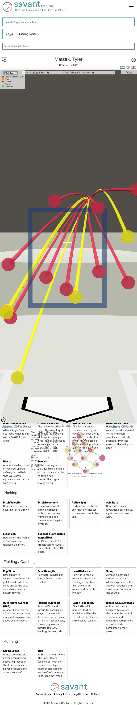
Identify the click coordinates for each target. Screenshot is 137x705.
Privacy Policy (62, 694)
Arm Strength (46, 571)
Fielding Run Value (49, 603)
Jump (109, 571)
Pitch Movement (48, 502)
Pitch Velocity (11, 502)
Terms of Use (43, 694)
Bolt (40, 651)
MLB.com (96, 694)
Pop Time (9, 571)
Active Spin (79, 502)
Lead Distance (81, 571)
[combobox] (68, 21)
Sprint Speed (11, 651)
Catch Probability (83, 603)
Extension (9, 534)
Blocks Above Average (120, 603)
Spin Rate (112, 502)
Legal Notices (81, 694)
